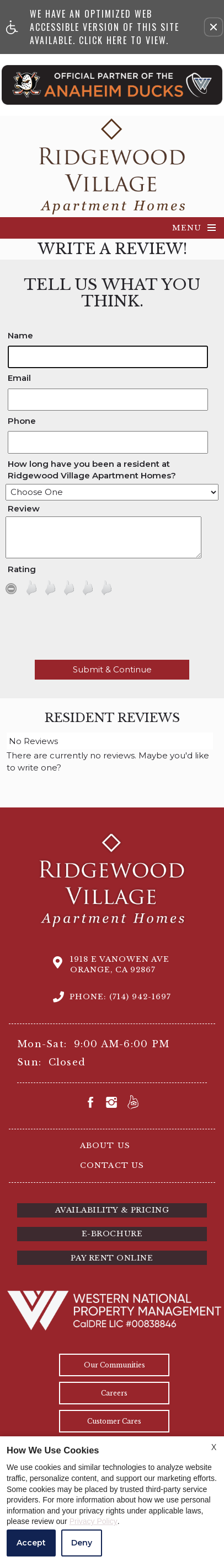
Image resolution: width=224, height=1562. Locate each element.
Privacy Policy (94, 1521)
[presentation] (112, 630)
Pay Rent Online (112, 1258)
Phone (22, 421)
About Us (105, 1145)
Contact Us (111, 1165)
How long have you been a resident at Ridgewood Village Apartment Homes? (92, 470)
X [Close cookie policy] (213, 1447)
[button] (213, 27)
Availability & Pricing (112, 1210)
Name (20, 335)
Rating (22, 569)
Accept (31, 1543)
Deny (81, 1543)
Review (24, 508)
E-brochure (112, 1233)
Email (19, 378)
